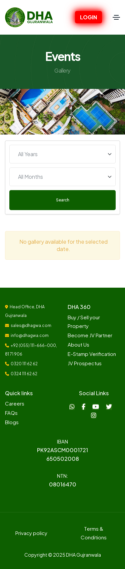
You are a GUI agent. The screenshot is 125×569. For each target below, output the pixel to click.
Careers (14, 403)
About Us (78, 344)
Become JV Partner (90, 335)
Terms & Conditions (94, 532)
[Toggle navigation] (116, 17)
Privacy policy (31, 533)
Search (62, 199)
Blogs (12, 422)
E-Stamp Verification (92, 354)
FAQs (11, 413)
